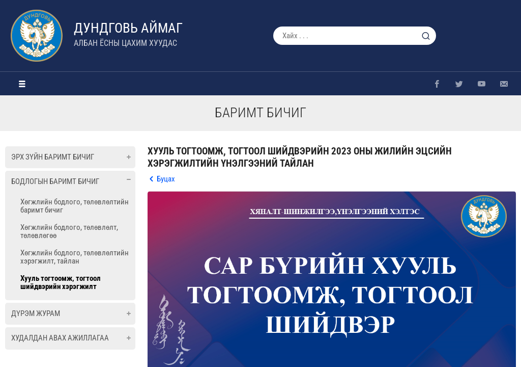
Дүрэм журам (35, 313)
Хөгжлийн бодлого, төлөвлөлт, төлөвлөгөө (69, 231)
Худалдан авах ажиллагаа (60, 338)
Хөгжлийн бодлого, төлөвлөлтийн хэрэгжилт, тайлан (74, 257)
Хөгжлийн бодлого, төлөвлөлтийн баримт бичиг (74, 206)
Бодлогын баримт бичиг (55, 181)
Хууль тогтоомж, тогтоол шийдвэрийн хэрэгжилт (60, 282)
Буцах (166, 179)
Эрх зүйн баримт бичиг (52, 157)
